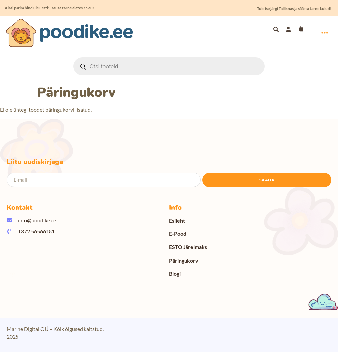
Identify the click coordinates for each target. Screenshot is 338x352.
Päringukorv (183, 260)
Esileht (177, 220)
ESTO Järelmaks (188, 247)
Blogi (175, 273)
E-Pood (177, 233)
